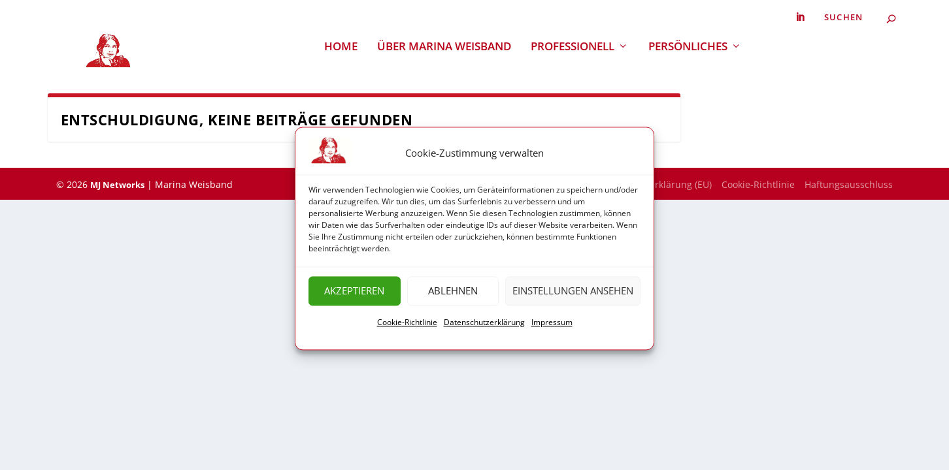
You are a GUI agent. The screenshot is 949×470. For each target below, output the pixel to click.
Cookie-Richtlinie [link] (407, 326)
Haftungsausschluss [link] (849, 184)
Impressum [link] (552, 326)
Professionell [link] (572, 46)
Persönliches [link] (687, 46)
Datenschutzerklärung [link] (484, 326)
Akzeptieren (354, 295)
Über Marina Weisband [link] (444, 46)
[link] (800, 17)
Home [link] (341, 46)
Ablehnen (453, 295)
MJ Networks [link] (117, 185)
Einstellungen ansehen (572, 295)
